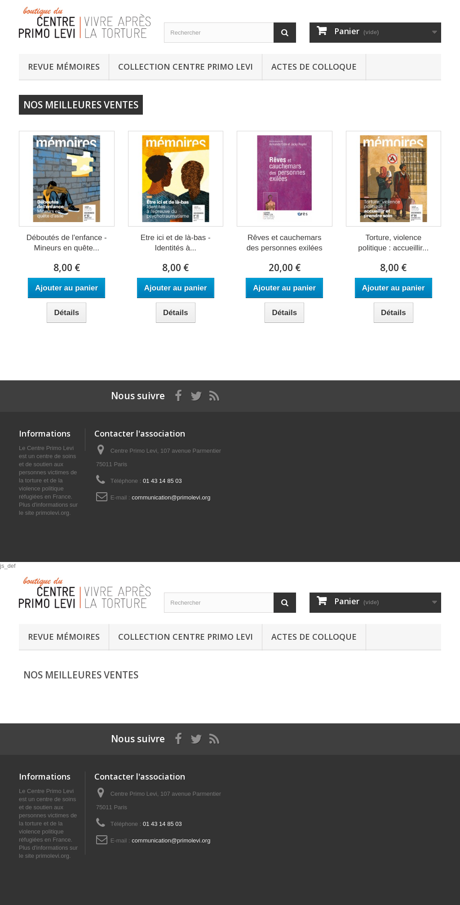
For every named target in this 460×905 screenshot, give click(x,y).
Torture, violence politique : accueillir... (393, 242)
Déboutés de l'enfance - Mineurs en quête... (67, 242)
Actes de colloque (314, 66)
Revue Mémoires (64, 66)
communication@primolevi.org (171, 497)
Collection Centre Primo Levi (185, 66)
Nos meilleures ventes (80, 104)
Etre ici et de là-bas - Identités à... (176, 242)
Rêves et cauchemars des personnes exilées (285, 242)
